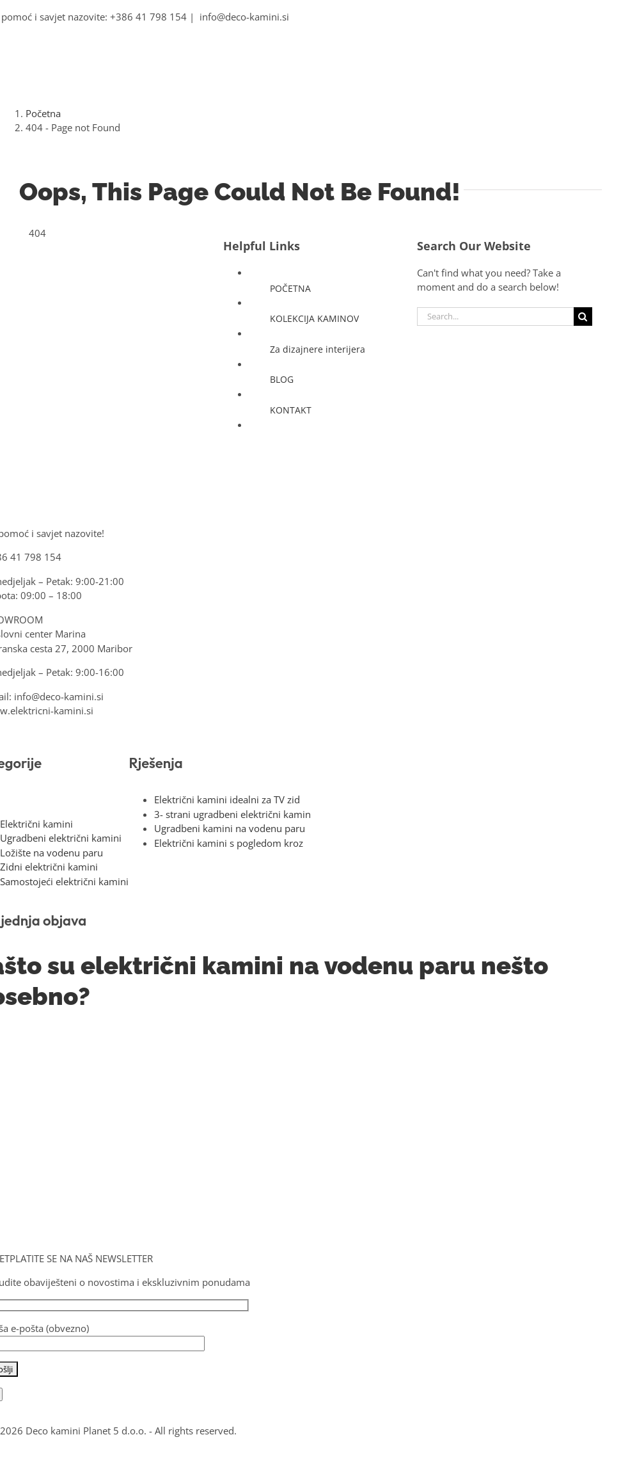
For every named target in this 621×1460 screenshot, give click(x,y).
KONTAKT (290, 410)
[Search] (583, 316)
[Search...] (495, 316)
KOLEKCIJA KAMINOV (314, 318)
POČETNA (290, 288)
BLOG (282, 379)
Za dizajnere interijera (317, 349)
